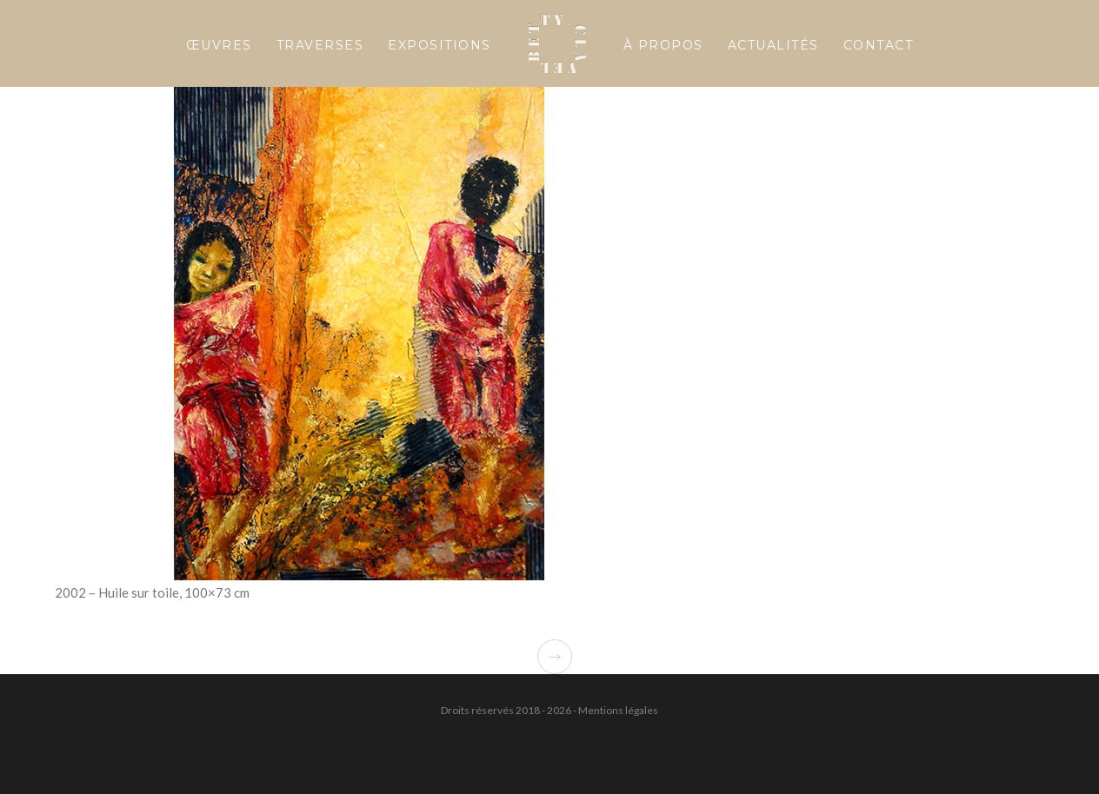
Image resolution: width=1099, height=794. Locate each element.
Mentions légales (618, 710)
